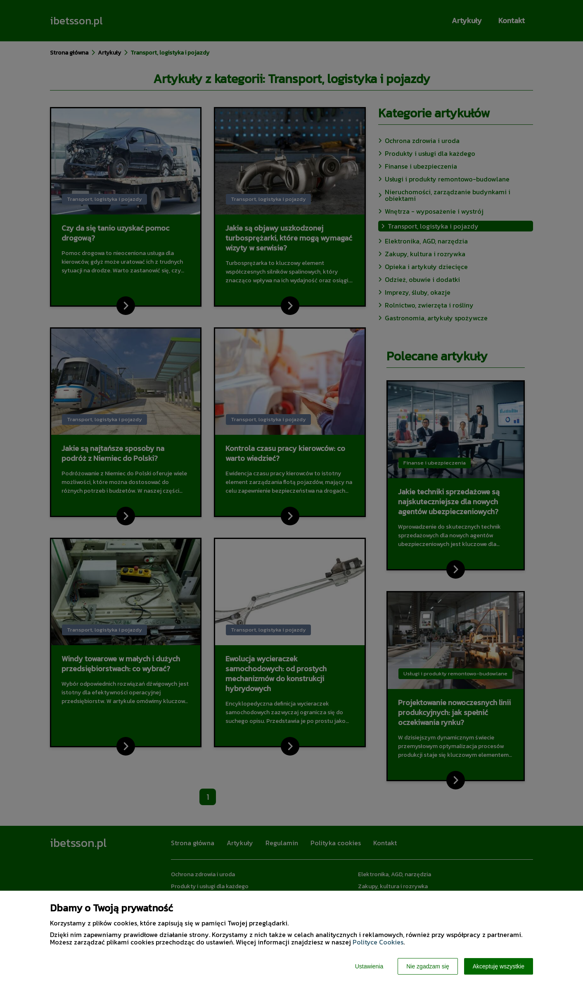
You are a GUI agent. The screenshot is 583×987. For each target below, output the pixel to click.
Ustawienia (369, 966)
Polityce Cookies (378, 942)
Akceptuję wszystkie (498, 966)
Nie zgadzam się (427, 966)
